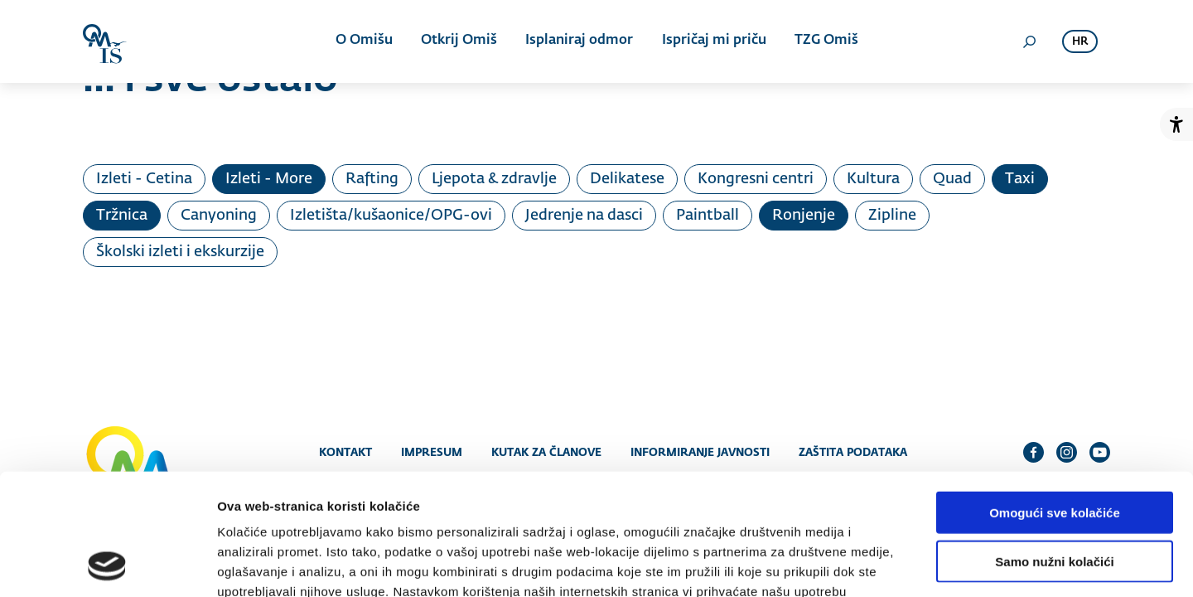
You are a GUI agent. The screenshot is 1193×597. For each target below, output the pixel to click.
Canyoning (219, 215)
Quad (952, 179)
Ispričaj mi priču (713, 41)
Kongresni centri (756, 179)
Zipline (892, 215)
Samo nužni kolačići (1054, 447)
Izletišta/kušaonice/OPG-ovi (391, 215)
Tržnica (121, 215)
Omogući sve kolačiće (1054, 398)
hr (1080, 41)
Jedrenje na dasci (584, 215)
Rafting (371, 179)
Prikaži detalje (858, 564)
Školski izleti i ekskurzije (180, 252)
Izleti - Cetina (144, 179)
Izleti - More (268, 179)
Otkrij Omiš (459, 41)
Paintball (707, 215)
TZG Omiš (825, 41)
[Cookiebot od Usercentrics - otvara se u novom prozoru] (107, 564)
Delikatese (627, 179)
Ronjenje (803, 215)
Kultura (873, 179)
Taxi (1020, 179)
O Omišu (364, 41)
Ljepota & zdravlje (494, 179)
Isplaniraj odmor (579, 41)
